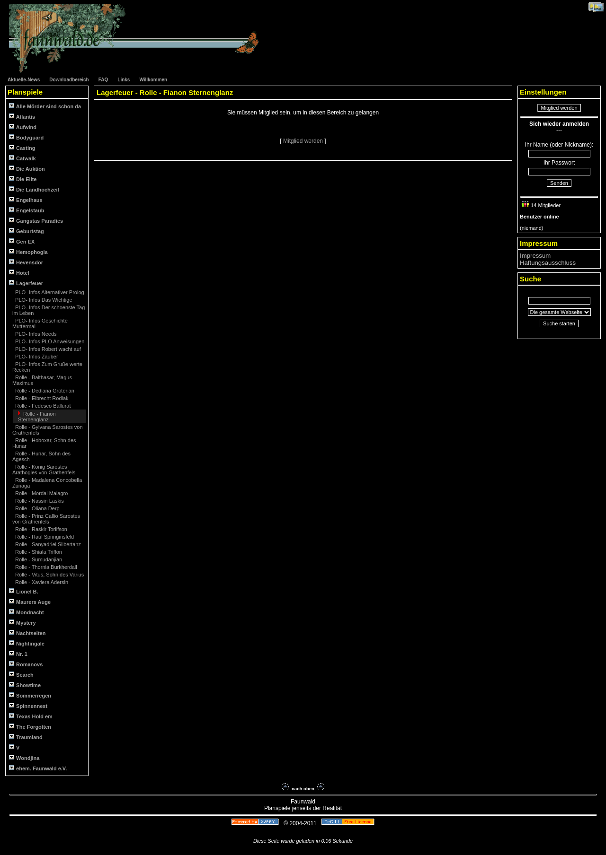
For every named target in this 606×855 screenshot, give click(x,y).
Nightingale (27, 643)
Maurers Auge (30, 602)
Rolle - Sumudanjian (38, 559)
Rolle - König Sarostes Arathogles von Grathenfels (43, 469)
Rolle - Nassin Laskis (39, 501)
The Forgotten (30, 727)
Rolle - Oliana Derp (37, 508)
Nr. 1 (18, 654)
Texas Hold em (31, 716)
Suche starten (559, 323)
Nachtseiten (27, 633)
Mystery (22, 622)
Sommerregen (30, 695)
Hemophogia (28, 252)
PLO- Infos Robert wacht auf (47, 349)
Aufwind (22, 127)
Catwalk (22, 158)
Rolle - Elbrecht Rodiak (41, 398)
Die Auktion (27, 169)
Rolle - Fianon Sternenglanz (37, 416)
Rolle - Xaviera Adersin (41, 582)
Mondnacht (26, 612)
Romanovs (26, 664)
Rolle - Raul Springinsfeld (44, 537)
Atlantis (22, 116)
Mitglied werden (303, 141)
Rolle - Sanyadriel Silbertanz (47, 544)
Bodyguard (26, 137)
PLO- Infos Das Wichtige (43, 300)
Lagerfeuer (26, 283)
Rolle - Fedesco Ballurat (42, 406)
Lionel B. (23, 591)
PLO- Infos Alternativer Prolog (49, 292)
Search (21, 675)
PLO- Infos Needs (35, 334)
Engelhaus (26, 200)
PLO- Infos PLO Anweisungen (49, 341)
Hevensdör (26, 262)
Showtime (25, 685)
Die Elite (22, 179)
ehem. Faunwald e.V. (38, 768)
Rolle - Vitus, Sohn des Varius (49, 574)
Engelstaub (26, 210)
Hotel (19, 273)
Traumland (26, 737)
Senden (559, 183)
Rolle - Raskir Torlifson (40, 529)
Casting (22, 148)
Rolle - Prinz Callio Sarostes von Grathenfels (46, 518)
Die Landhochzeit (34, 189)
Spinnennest (28, 706)
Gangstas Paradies (36, 221)
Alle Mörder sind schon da (45, 106)
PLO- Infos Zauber (36, 356)
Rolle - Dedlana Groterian (44, 390)
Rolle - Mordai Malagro (41, 493)
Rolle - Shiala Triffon (38, 552)
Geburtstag (26, 231)
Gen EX (22, 241)
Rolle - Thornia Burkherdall (45, 567)
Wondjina (24, 758)
